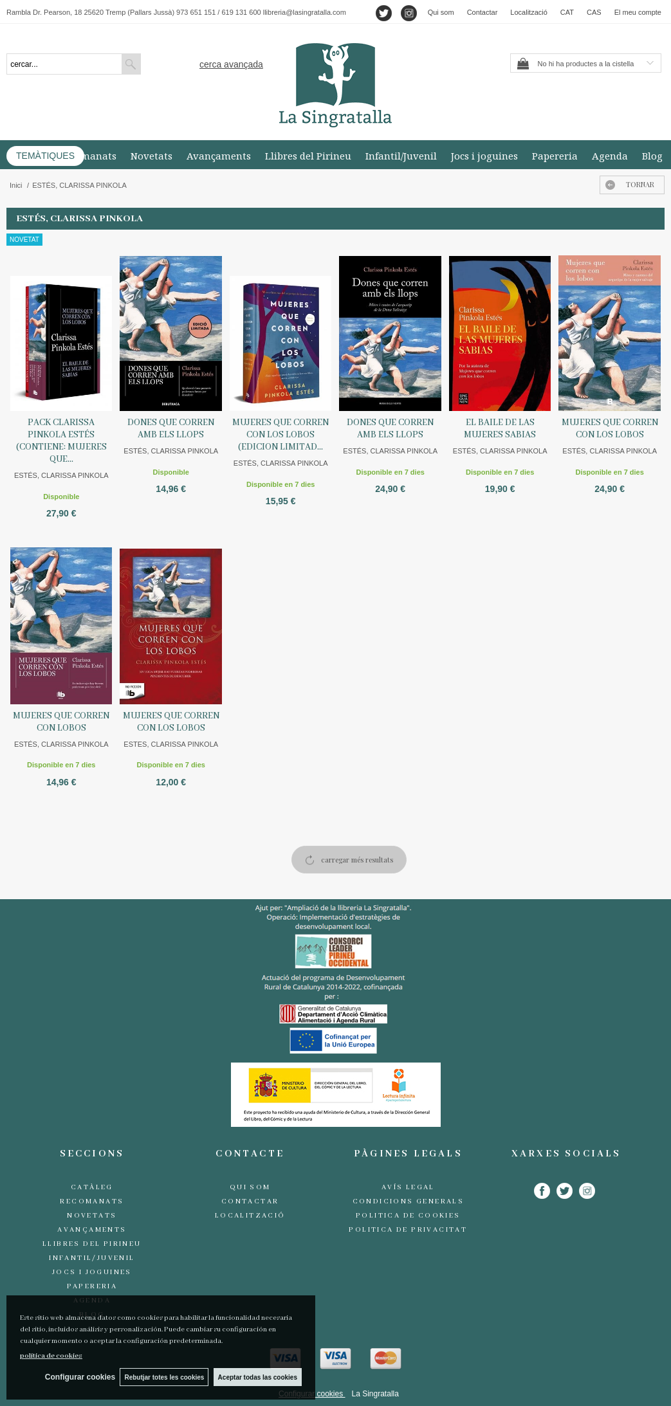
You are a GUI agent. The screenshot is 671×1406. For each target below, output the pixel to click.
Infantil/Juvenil (401, 155)
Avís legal (408, 1187)
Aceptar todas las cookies (257, 1376)
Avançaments (219, 155)
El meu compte (637, 12)
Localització (528, 12)
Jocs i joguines (484, 155)
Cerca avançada (231, 64)
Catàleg (92, 1187)
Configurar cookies (76, 1377)
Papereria (555, 155)
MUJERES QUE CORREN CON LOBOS (61, 722)
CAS (594, 12)
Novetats (151, 155)
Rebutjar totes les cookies (163, 1376)
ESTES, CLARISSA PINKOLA (171, 744)
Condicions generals (408, 1201)
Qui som (441, 12)
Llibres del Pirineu (308, 155)
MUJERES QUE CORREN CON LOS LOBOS (610, 429)
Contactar (482, 12)
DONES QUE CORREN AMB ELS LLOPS (170, 429)
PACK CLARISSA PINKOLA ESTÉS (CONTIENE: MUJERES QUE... (61, 441)
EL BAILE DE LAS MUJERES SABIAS (500, 429)
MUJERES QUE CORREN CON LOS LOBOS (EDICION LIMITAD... (280, 435)
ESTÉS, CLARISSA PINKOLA (61, 475)
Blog (652, 155)
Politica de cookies (408, 1215)
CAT (567, 12)
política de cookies (51, 1355)
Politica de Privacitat (408, 1229)
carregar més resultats (357, 859)
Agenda (610, 155)
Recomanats (87, 155)
